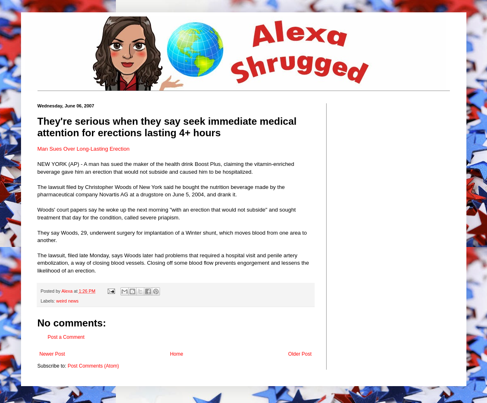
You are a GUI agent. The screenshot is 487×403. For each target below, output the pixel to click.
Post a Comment (66, 337)
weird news (67, 300)
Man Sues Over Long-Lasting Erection (84, 149)
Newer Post (52, 354)
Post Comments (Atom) (93, 366)
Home (176, 354)
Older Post (300, 354)
